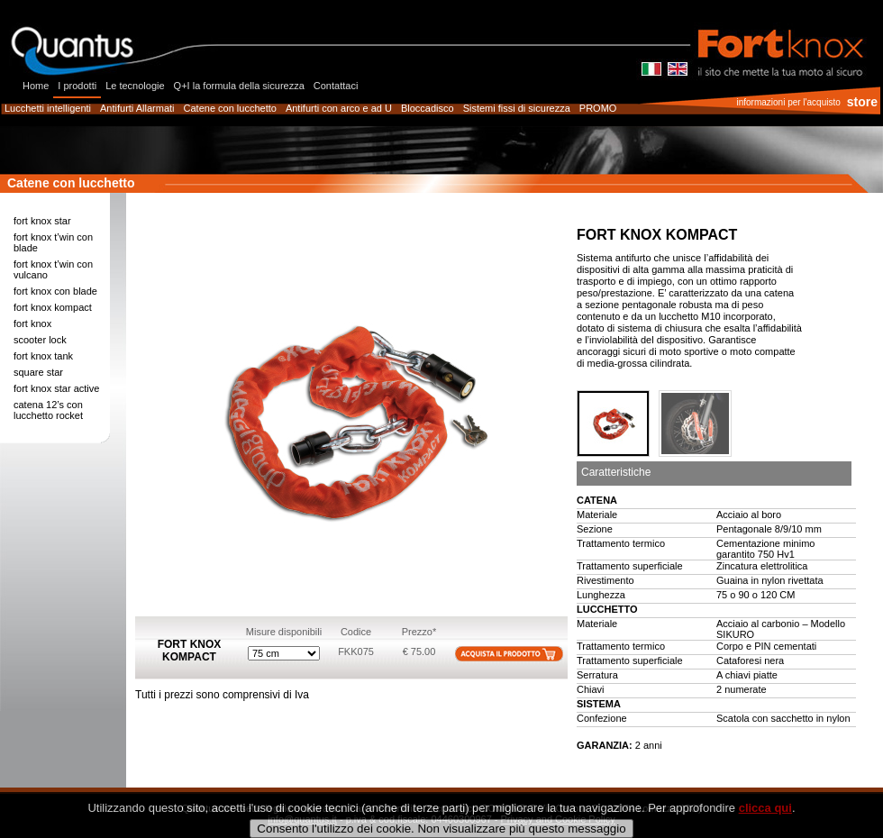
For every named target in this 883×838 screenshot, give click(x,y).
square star (38, 372)
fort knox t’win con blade (53, 242)
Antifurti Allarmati (137, 108)
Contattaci (336, 85)
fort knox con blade (55, 291)
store (862, 102)
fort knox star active (56, 388)
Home (36, 85)
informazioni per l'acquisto (788, 102)
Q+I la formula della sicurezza (239, 85)
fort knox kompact (53, 307)
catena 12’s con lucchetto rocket (48, 410)
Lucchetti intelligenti (48, 108)
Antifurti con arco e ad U (339, 108)
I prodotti (77, 85)
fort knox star (42, 220)
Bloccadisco (427, 108)
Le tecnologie (134, 85)
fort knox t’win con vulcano (53, 269)
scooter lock (40, 339)
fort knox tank (43, 356)
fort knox (32, 323)
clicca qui (765, 823)
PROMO (598, 108)
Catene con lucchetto (230, 108)
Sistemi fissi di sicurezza (516, 108)
